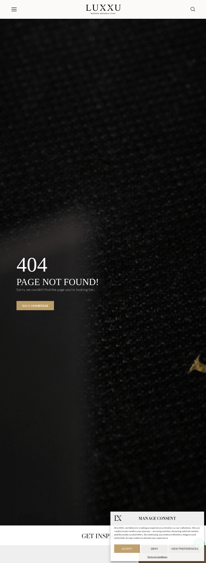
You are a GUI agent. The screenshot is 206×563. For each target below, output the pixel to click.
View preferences (184, 548)
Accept (127, 548)
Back (35, 305)
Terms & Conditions (157, 556)
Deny (154, 548)
